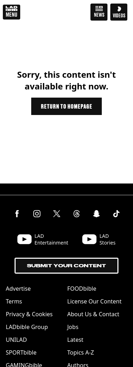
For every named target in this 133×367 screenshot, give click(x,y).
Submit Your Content (66, 265)
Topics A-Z (80, 352)
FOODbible (81, 288)
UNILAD (16, 340)
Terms (14, 301)
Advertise (18, 288)
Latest (75, 340)
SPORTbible (21, 352)
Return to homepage (66, 106)
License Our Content (94, 301)
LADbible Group (27, 327)
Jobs (73, 327)
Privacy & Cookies (29, 314)
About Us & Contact (93, 314)
